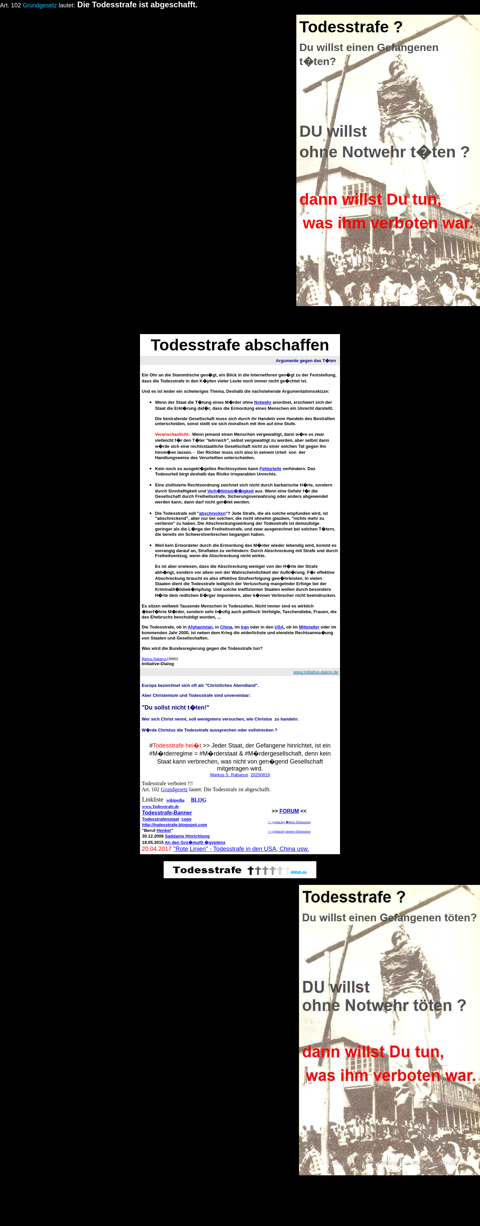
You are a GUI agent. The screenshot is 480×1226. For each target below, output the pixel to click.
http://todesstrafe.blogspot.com (174, 824)
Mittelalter (309, 627)
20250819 (260, 774)
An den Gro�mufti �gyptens (195, 842)
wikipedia (175, 800)
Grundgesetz (174, 789)
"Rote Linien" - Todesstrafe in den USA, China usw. (241, 849)
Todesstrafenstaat (160, 819)
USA (279, 627)
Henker (164, 830)
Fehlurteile (271, 468)
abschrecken (212, 513)
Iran (245, 627)
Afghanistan (200, 627)
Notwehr (262, 402)
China (226, 627)
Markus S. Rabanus (229, 774)
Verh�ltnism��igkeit (230, 490)
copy (186, 819)
